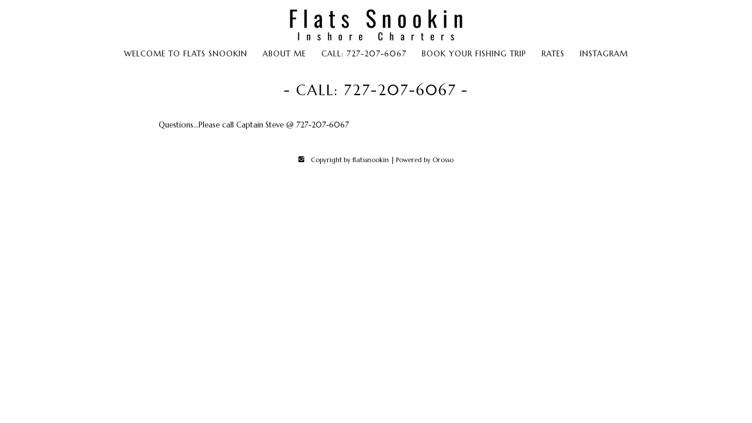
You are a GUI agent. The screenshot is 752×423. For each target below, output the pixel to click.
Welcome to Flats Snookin (185, 54)
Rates (553, 54)
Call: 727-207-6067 (364, 54)
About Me (284, 54)
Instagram (604, 54)
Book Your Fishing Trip (474, 54)
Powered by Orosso (425, 160)
